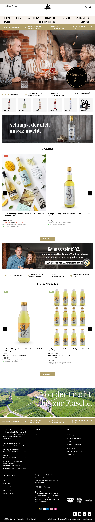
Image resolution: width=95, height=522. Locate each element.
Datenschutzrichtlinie (50, 499)
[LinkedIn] (89, 514)
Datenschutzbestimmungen (51, 491)
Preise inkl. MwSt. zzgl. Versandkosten (14, 226)
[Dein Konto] (85, 8)
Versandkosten (86, 519)
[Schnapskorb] (89, 8)
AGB (56, 493)
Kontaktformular (21, 469)
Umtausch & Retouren (74, 451)
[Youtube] (79, 514)
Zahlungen (70, 455)
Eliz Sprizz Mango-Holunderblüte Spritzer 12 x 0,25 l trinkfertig (69, 352)
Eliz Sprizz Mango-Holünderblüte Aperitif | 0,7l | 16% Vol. (69, 216)
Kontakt (69, 441)
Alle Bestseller (47, 241)
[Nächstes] (92, 195)
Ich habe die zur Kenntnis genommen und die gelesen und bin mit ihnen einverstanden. (48, 493)
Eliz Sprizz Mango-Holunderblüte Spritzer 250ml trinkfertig (22, 352)
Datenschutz (7, 484)
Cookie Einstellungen (74, 438)
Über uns (38, 435)
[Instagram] (84, 514)
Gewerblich (7, 487)
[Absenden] (58, 487)
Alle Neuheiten (47, 376)
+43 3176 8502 (11, 443)
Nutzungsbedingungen (41, 501)
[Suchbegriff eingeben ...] (24, 8)
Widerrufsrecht (8, 494)
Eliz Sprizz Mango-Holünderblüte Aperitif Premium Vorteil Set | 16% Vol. (23, 216)
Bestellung (70, 435)
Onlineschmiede (30, 519)
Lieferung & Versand (74, 445)
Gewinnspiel (71, 448)
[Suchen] (48, 8)
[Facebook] (75, 514)
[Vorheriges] (2, 195)
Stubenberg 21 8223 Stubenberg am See (12, 464)
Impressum (7, 490)
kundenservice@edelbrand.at (13, 446)
